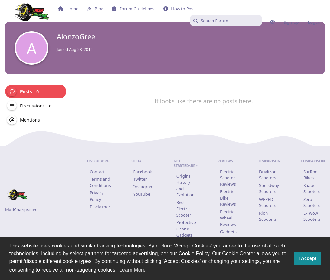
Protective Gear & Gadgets (186, 228)
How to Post (179, 9)
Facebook (142, 171)
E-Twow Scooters (311, 216)
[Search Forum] (226, 20)
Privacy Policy (96, 196)
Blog (95, 9)
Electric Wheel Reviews (228, 218)
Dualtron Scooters (268, 175)
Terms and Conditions (100, 182)
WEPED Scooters (267, 202)
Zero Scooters (311, 202)
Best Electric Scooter (183, 209)
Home (68, 9)
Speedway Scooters (269, 188)
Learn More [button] (132, 270)
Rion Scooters (267, 216)
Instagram (143, 187)
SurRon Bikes (310, 175)
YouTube (141, 194)
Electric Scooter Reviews (228, 178)
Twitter (140, 179)
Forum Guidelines (133, 9)
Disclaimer (100, 207)
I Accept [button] (307, 258)
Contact (97, 171)
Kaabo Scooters (311, 188)
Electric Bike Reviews (228, 198)
